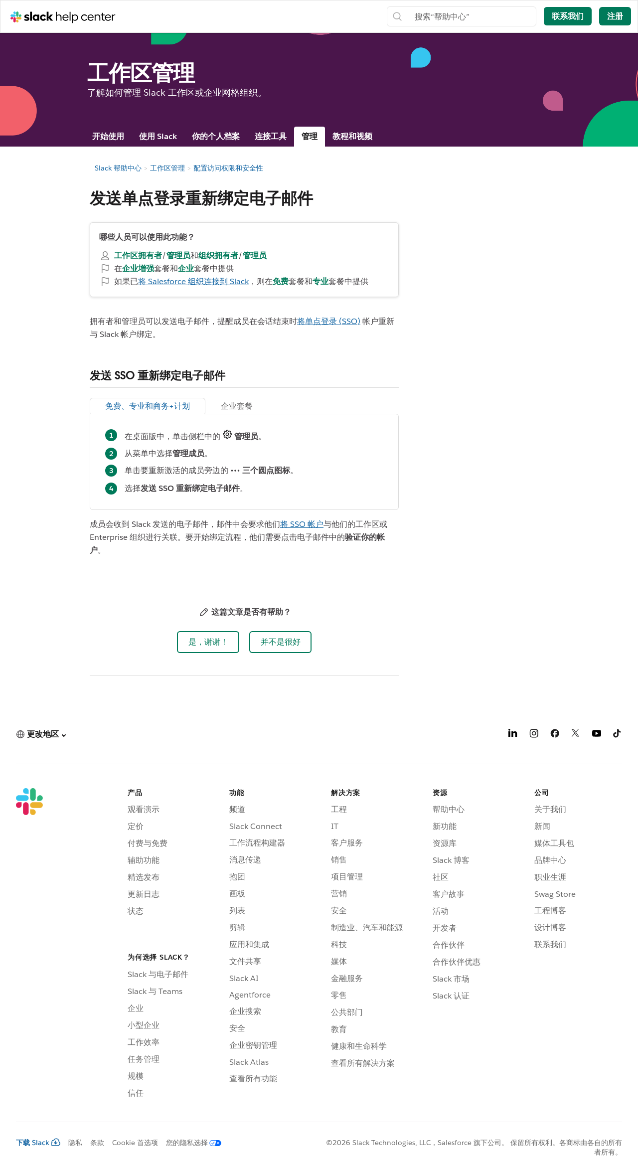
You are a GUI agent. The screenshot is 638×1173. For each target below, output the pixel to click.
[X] (575, 735)
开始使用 (108, 136)
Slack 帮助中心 (118, 168)
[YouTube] (596, 735)
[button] (208, 642)
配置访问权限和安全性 (228, 168)
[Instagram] (533, 735)
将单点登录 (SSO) (328, 321)
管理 (310, 136)
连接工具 (271, 136)
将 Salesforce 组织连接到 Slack (193, 281)
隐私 (75, 1142)
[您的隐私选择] (189, 1142)
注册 (615, 16)
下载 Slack (38, 1142)
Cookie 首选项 (135, 1142)
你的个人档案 (216, 136)
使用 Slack (158, 136)
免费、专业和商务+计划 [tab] (147, 406)
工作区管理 (167, 168)
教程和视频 (352, 136)
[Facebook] (554, 735)
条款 (97, 1142)
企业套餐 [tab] (237, 406)
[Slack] (29, 944)
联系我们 (568, 16)
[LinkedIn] (512, 735)
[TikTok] (617, 735)
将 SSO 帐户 (301, 524)
